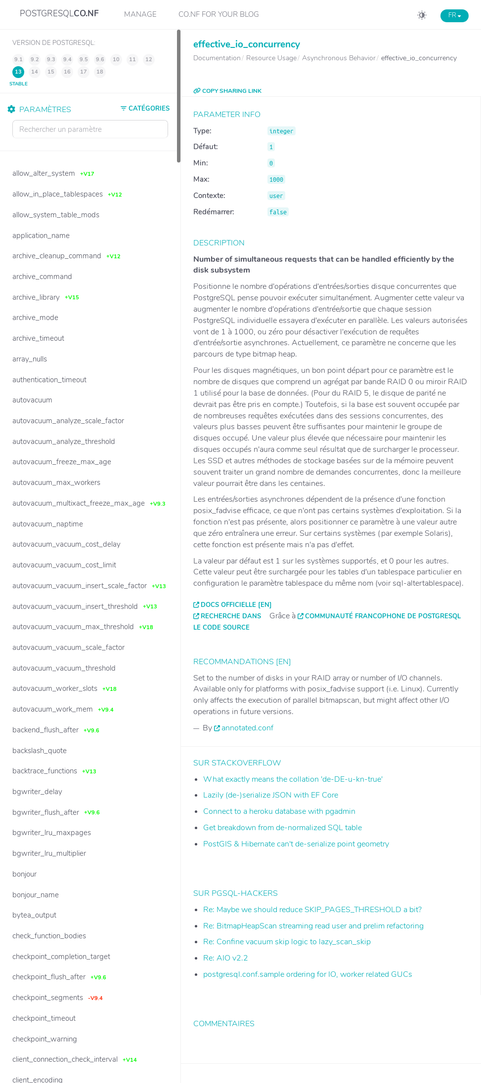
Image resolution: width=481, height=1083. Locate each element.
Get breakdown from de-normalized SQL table (282, 827)
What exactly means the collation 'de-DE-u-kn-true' (293, 779)
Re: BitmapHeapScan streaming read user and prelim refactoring (313, 926)
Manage (140, 14)
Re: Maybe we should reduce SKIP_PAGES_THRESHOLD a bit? (312, 909)
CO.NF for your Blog (218, 14)
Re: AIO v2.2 (225, 958)
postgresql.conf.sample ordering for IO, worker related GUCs (307, 974)
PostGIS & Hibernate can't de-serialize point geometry (296, 844)
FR (454, 15)
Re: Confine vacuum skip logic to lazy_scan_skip (287, 941)
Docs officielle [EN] (236, 605)
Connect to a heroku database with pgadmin (279, 811)
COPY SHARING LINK (227, 91)
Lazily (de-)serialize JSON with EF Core (270, 795)
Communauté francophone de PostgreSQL (383, 616)
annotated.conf (247, 727)
